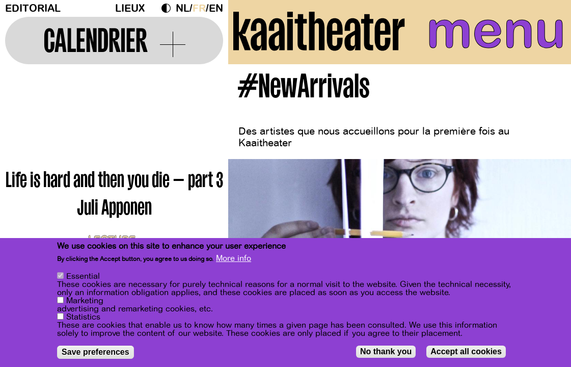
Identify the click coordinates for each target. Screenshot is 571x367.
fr (199, 8)
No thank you (386, 351)
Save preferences (95, 352)
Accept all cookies (466, 351)
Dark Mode (169, 8)
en (216, 8)
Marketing (84, 301)
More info (233, 258)
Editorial (33, 8)
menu (496, 31)
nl (182, 8)
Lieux (130, 8)
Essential (83, 276)
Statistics (83, 317)
